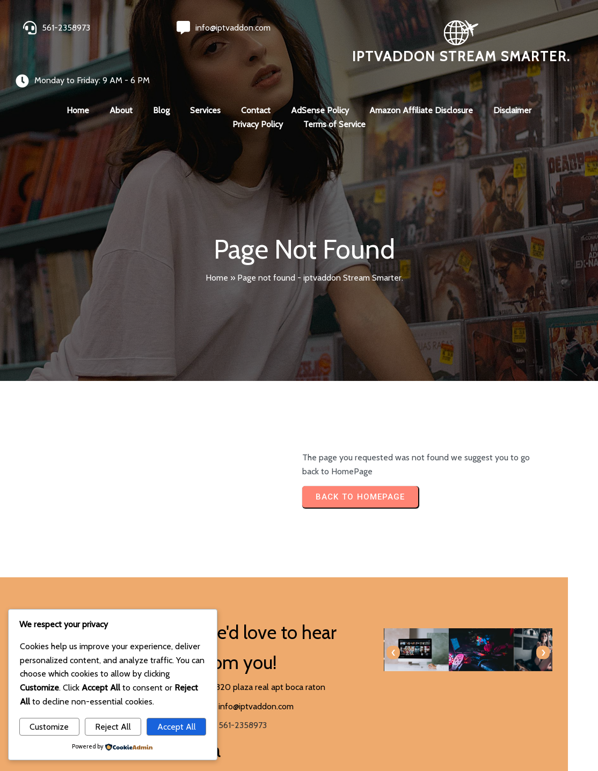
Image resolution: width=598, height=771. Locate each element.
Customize (49, 727)
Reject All (113, 727)
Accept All (176, 727)
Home (217, 257)
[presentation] (316, 632)
